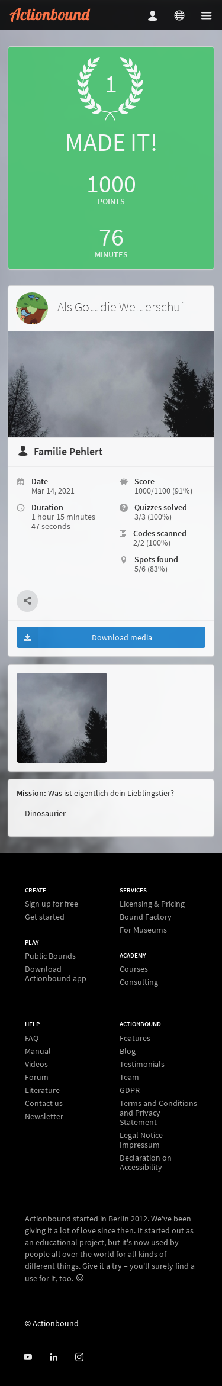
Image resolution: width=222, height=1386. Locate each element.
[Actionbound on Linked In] (54, 1357)
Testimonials (142, 1064)
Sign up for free (51, 904)
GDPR (130, 1090)
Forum (37, 1077)
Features (135, 1038)
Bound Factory (146, 916)
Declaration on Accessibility (146, 1162)
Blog (128, 1051)
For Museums (143, 929)
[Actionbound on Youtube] (27, 1357)
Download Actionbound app (55, 973)
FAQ (31, 1038)
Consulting (139, 981)
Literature (42, 1090)
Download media (84, 637)
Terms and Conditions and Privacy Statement (158, 1112)
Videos (36, 1064)
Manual (38, 1051)
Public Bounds (50, 956)
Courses (134, 969)
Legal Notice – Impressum (144, 1140)
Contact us (44, 1103)
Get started (45, 916)
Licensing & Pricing (152, 904)
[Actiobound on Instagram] (79, 1357)
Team (129, 1077)
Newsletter (44, 1116)
